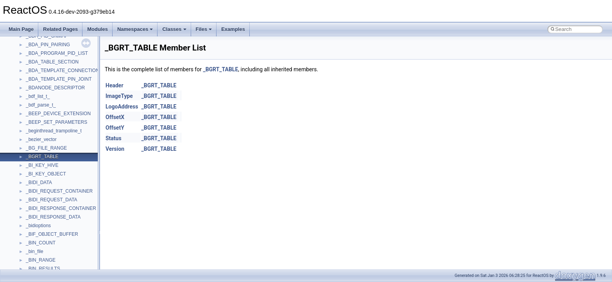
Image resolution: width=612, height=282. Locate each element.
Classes (174, 29)
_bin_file (34, 251)
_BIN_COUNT (40, 243)
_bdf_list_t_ (38, 96)
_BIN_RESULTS (43, 268)
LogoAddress (122, 106)
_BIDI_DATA (39, 182)
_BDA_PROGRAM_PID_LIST (57, 53)
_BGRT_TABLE (42, 156)
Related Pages (60, 29)
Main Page (21, 29)
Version (115, 149)
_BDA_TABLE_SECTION (52, 62)
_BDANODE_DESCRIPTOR (55, 87)
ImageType (119, 96)
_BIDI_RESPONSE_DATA (53, 217)
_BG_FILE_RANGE (46, 148)
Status (114, 138)
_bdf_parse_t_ (41, 105)
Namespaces (135, 29)
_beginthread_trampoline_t (54, 131)
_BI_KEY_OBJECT (46, 174)
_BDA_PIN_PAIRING (48, 44)
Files (204, 29)
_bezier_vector (41, 139)
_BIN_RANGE (40, 260)
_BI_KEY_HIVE (42, 165)
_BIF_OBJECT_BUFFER (52, 234)
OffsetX (115, 117)
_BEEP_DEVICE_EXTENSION (58, 113)
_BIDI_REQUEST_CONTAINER (59, 191)
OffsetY (115, 128)
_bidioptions (38, 225)
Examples (233, 29)
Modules (97, 29)
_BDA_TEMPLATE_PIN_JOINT (59, 79)
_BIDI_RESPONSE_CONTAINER (61, 208)
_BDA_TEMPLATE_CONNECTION (62, 70)
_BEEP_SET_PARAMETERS (56, 122)
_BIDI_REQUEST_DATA (51, 199)
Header (114, 85)
